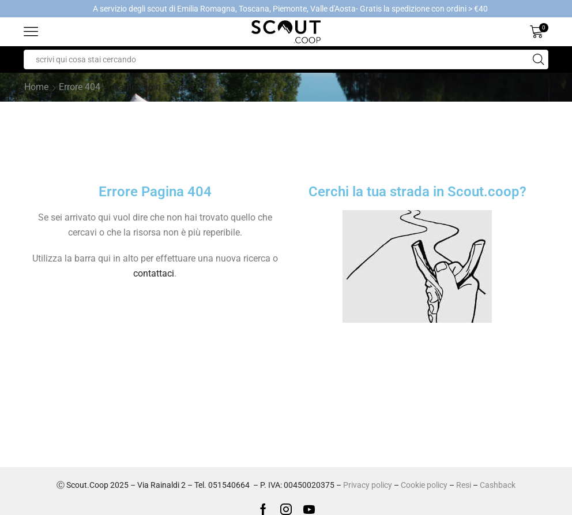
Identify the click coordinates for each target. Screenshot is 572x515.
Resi (463, 485)
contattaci (153, 273)
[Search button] (538, 59)
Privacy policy (367, 485)
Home (36, 86)
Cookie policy (424, 485)
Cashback (497, 485)
